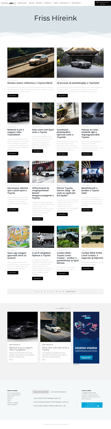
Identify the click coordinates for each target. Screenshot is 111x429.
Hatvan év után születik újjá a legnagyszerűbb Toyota (90, 133)
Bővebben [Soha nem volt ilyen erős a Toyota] (37, 151)
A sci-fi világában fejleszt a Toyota (41, 254)
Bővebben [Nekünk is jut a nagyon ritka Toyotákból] (12, 153)
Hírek (56, 3)
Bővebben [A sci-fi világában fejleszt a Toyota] (37, 278)
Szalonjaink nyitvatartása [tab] (40, 392)
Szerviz (47, 3)
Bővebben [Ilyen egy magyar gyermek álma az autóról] (12, 272)
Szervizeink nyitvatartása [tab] (58, 392)
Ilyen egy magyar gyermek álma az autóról (16, 255)
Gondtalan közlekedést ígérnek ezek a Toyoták (65, 133)
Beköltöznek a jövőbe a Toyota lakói (90, 190)
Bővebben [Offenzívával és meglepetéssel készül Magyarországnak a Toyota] (37, 219)
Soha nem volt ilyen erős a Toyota (43, 130)
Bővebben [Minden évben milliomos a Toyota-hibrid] (12, 95)
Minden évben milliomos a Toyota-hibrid (29, 83)
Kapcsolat (64, 3)
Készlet (39, 3)
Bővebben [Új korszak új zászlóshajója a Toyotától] (62, 95)
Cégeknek (76, 3)
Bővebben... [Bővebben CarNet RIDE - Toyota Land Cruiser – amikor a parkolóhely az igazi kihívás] (63, 273)
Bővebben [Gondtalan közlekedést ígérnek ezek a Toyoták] (62, 154)
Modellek (22, 3)
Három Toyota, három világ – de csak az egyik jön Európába (66, 192)
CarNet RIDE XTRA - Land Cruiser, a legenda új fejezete (92, 255)
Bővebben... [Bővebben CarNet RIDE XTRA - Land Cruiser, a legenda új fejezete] (87, 268)
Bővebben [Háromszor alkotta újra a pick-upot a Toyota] (12, 210)
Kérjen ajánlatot (12, 405)
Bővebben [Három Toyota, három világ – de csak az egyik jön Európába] (62, 214)
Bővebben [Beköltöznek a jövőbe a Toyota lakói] (87, 210)
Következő (70, 291)
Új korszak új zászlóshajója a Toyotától (78, 83)
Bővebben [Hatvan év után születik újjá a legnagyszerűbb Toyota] (87, 154)
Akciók (31, 3)
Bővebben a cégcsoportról (92, 405)
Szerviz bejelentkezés (13, 395)
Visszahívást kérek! (103, 3)
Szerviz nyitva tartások (13, 393)
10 (63, 291)
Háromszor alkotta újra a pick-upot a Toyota (17, 190)
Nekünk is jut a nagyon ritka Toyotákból (15, 132)
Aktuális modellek (12, 403)
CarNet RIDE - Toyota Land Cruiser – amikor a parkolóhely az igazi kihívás (68, 258)
